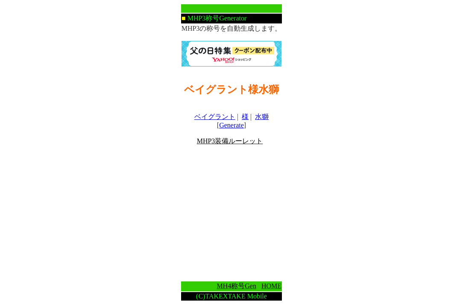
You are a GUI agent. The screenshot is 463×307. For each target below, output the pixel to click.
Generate (231, 125)
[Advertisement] (231, 213)
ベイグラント (214, 116)
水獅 (262, 116)
